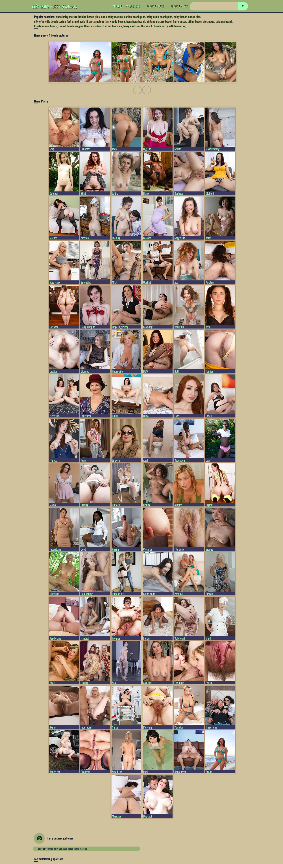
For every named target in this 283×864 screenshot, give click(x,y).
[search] (243, 6)
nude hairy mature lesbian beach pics (123, 17)
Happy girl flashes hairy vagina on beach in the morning (62, 848)
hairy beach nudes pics (187, 17)
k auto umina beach (45, 26)
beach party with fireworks (169, 26)
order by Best (155, 6)
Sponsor (134, 6)
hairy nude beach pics (159, 17)
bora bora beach (135, 21)
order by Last (179, 6)
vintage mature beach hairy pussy (166, 21)
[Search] (219, 6)
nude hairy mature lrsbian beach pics (78, 17)
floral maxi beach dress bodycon (103, 26)
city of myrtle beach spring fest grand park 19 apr (63, 21)
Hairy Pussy (54, 6)
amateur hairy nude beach (109, 21)
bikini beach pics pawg (201, 21)
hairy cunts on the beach (138, 26)
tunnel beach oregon (71, 26)
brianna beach (224, 21)
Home (118, 6)
